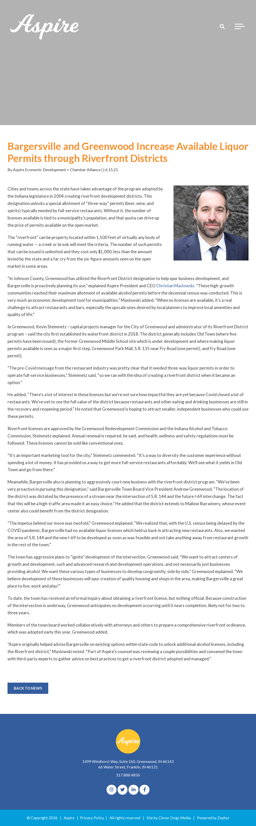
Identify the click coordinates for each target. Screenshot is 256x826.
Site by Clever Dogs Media (168, 817)
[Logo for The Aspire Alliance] (45, 26)
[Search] (222, 26)
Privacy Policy (92, 817)
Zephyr (224, 817)
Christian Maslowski (175, 285)
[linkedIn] (133, 790)
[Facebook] (145, 790)
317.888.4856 (128, 775)
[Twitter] (123, 790)
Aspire (69, 817)
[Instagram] (111, 790)
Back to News (28, 688)
